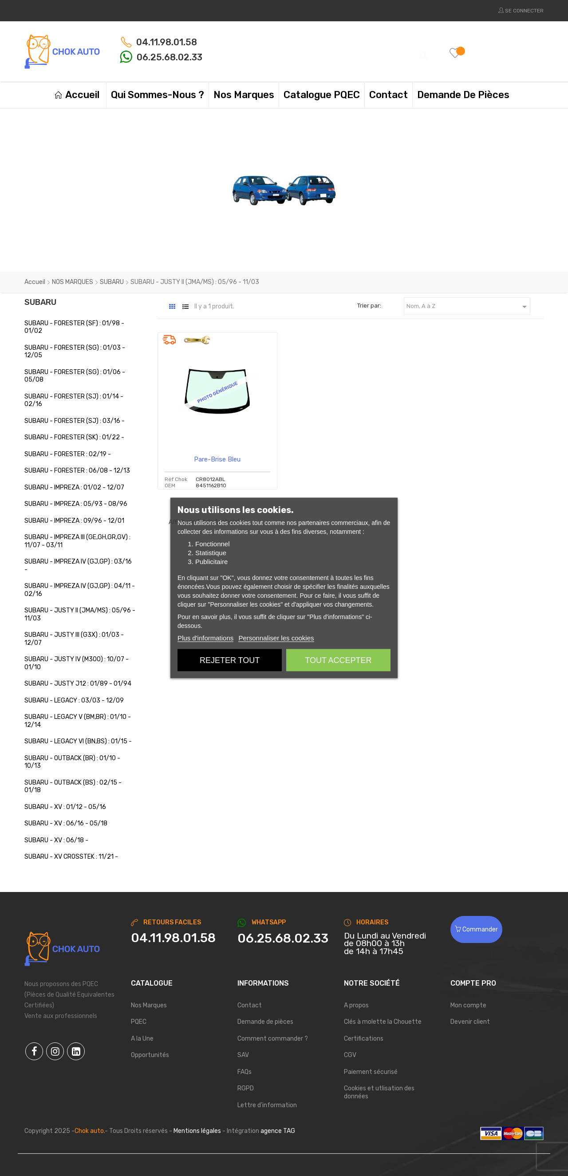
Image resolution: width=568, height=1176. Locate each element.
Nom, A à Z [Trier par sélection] (468, 306)
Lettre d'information (267, 1105)
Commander (476, 929)
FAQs (244, 1072)
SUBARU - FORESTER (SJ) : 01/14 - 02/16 (73, 400)
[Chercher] (326, 51)
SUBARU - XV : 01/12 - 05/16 (65, 807)
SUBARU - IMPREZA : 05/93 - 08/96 (75, 504)
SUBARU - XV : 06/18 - (56, 840)
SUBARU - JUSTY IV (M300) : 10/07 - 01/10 (76, 663)
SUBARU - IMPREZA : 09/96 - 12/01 (74, 521)
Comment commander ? (272, 1038)
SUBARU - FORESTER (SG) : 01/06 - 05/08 (74, 376)
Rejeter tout (230, 660)
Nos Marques (149, 1005)
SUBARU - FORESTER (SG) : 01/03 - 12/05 (74, 351)
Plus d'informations (205, 638)
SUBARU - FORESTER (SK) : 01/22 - (74, 437)
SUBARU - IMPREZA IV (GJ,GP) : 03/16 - (78, 565)
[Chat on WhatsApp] (284, 939)
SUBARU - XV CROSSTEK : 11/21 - (71, 856)
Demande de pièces (265, 1022)
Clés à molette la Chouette (383, 1022)
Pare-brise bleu (217, 459)
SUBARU (40, 302)
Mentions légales (197, 1131)
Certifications (363, 1038)
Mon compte (468, 1005)
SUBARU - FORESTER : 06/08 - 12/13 (77, 470)
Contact (249, 1005)
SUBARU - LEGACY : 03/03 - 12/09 (74, 700)
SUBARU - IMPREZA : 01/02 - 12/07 (74, 487)
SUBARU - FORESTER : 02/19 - (67, 454)
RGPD (245, 1088)
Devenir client (470, 1022)
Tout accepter (338, 660)
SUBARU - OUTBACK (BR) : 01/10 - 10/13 (72, 762)
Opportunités (150, 1055)
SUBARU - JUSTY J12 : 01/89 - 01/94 (77, 683)
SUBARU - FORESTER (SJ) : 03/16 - (74, 421)
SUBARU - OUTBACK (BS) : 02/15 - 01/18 (73, 786)
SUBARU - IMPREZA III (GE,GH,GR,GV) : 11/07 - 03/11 (77, 541)
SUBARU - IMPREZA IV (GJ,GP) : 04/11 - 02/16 (79, 590)
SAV (243, 1055)
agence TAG (277, 1131)
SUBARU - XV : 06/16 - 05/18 (65, 823)
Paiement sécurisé (371, 1072)
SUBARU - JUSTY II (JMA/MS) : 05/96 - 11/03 (79, 614)
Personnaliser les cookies (276, 638)
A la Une (142, 1038)
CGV (350, 1055)
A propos (356, 1005)
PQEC (138, 1022)
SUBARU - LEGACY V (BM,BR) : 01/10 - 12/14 (77, 721)
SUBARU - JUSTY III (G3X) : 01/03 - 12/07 (74, 639)
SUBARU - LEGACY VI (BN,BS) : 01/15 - (78, 741)
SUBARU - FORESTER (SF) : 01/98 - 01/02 (74, 327)
